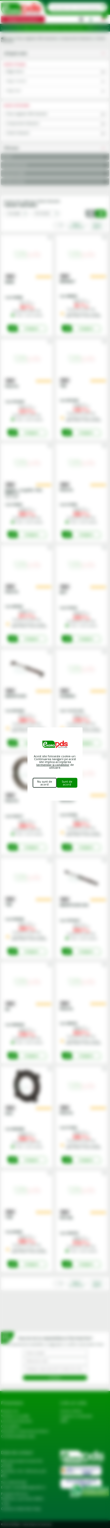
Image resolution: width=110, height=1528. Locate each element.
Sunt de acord (67, 783)
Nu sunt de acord (44, 783)
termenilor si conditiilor (52, 765)
